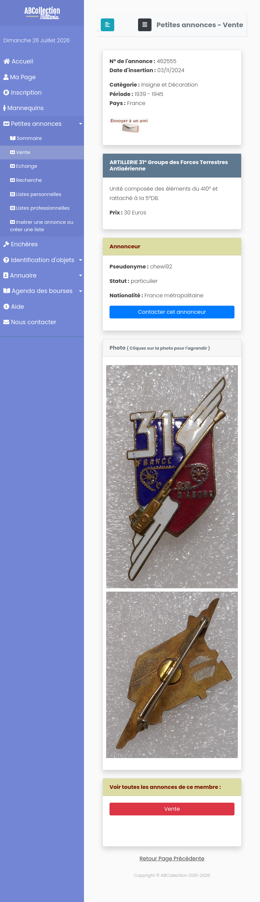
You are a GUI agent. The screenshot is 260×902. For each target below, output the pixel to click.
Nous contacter (29, 322)
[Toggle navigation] (144, 24)
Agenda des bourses (38, 291)
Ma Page (19, 77)
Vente (20, 152)
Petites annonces (32, 124)
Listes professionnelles (40, 208)
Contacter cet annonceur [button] (172, 312)
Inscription (22, 93)
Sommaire (26, 138)
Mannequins (23, 108)
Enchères (20, 244)
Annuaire (20, 275)
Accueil (18, 61)
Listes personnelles (35, 194)
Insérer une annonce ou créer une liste (41, 226)
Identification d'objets (38, 260)
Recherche (26, 180)
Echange (23, 166)
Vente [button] (172, 809)
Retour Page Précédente (172, 858)
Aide (13, 307)
